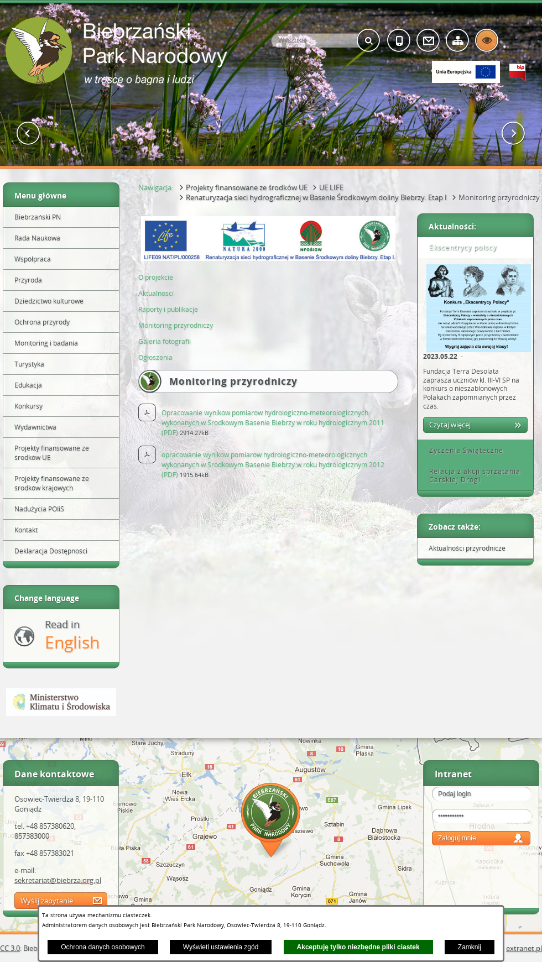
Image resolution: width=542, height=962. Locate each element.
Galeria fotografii (164, 341)
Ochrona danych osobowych (102, 947)
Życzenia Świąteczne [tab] (462, 450)
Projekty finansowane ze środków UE (247, 187)
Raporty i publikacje (168, 309)
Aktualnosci (156, 293)
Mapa (271, 821)
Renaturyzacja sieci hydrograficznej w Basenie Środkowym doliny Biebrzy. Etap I (316, 197)
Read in (72, 635)
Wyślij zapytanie (46, 901)
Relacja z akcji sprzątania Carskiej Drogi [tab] (470, 476)
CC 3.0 (10, 948)
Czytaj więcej (450, 425)
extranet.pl (524, 948)
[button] (28, 133)
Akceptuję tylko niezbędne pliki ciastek (358, 947)
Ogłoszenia (155, 357)
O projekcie (155, 277)
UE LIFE (331, 187)
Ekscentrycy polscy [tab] (459, 247)
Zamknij (469, 947)
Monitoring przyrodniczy (175, 325)
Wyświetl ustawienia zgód (221, 947)
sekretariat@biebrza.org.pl (57, 880)
